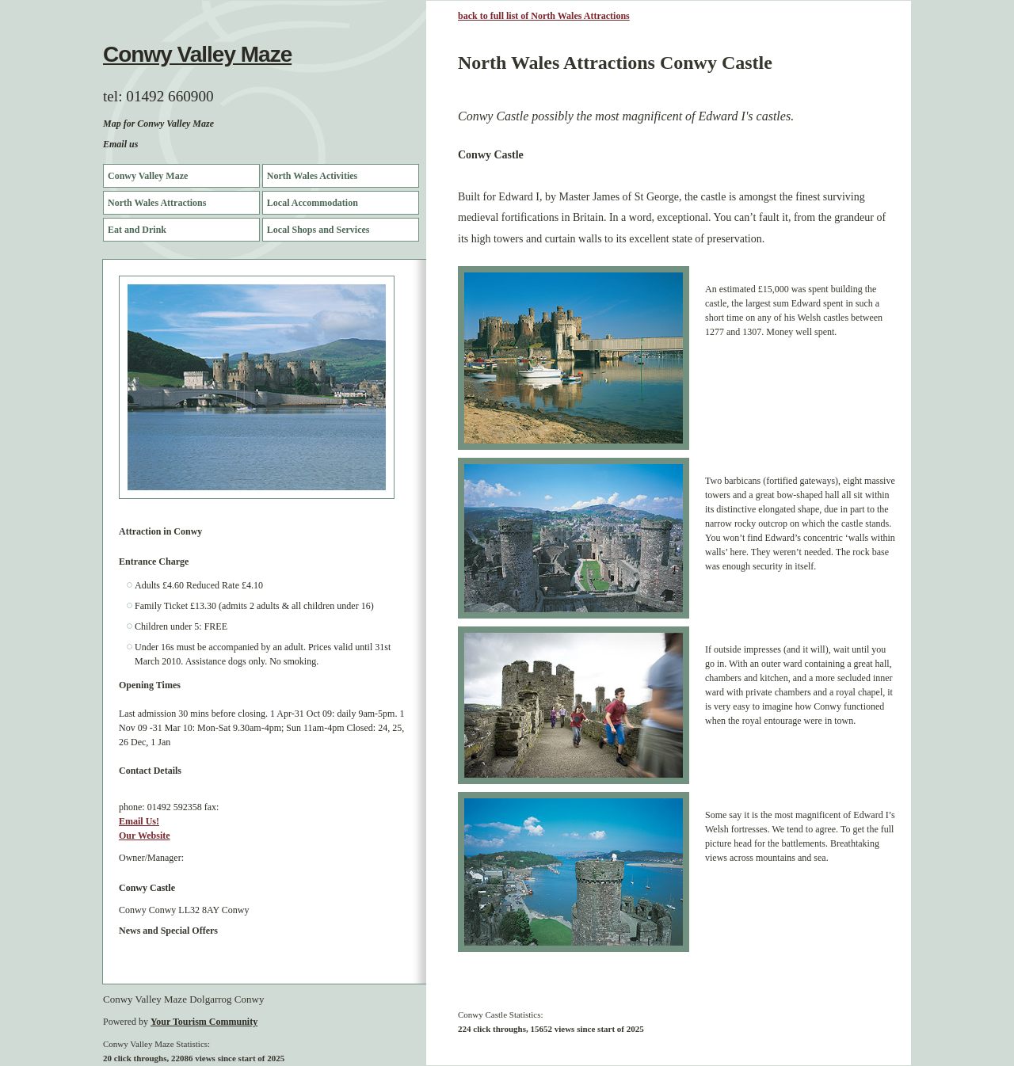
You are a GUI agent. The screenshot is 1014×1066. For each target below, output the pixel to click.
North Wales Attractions (157, 202)
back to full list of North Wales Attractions (544, 15)
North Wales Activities (312, 175)
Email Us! (139, 821)
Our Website (144, 835)
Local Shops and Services (318, 229)
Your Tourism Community (204, 1021)
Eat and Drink (137, 229)
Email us (120, 144)
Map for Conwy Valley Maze (158, 123)
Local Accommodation (312, 202)
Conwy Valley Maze (197, 54)
